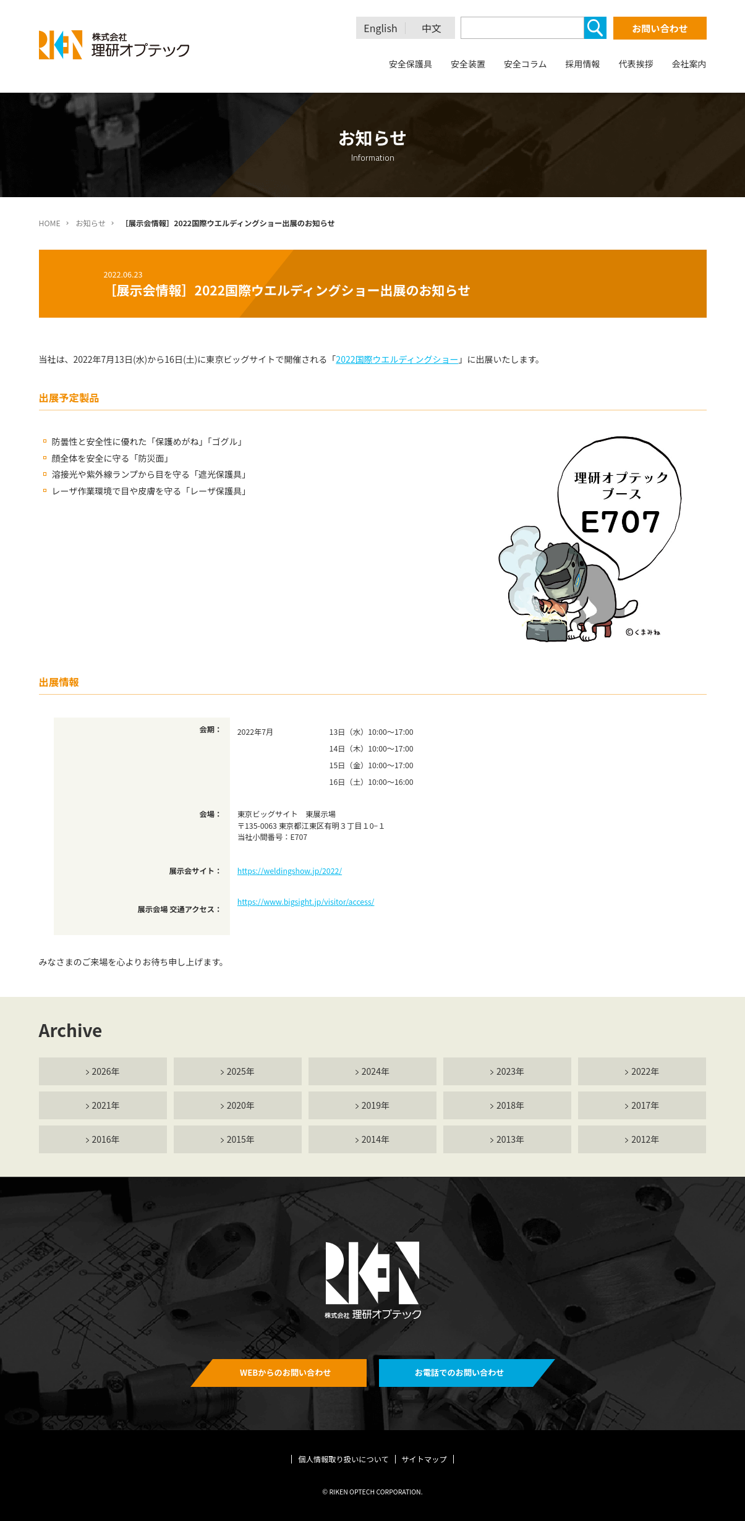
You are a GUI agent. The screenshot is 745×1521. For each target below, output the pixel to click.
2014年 (376, 1139)
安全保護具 (410, 63)
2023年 (510, 1071)
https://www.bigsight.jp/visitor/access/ (306, 901)
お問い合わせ (660, 28)
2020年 (241, 1105)
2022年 (645, 1071)
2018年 (510, 1105)
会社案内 (689, 63)
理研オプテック (115, 44)
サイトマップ (424, 1459)
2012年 (645, 1139)
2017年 (645, 1105)
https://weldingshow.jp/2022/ (289, 870)
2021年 (106, 1105)
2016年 (106, 1139)
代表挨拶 (636, 63)
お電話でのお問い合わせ (459, 1372)
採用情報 (583, 63)
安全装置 (468, 63)
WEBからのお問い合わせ (285, 1372)
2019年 (376, 1105)
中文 (431, 28)
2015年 (241, 1139)
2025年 (241, 1071)
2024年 (376, 1071)
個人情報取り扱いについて (343, 1459)
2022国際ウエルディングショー (397, 359)
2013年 (510, 1139)
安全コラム (525, 63)
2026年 (106, 1071)
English (380, 28)
